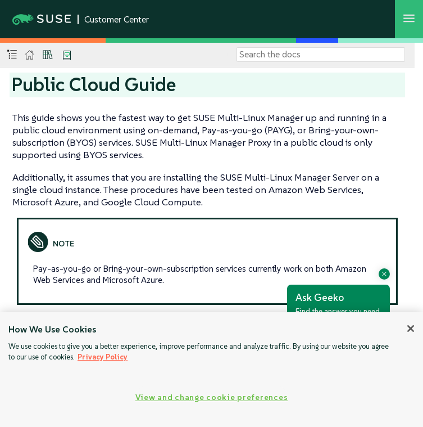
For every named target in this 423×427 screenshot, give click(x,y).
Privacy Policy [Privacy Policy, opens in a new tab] (103, 357)
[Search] (320, 54)
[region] (211, 369)
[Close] (410, 328)
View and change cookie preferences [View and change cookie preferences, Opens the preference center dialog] (211, 397)
